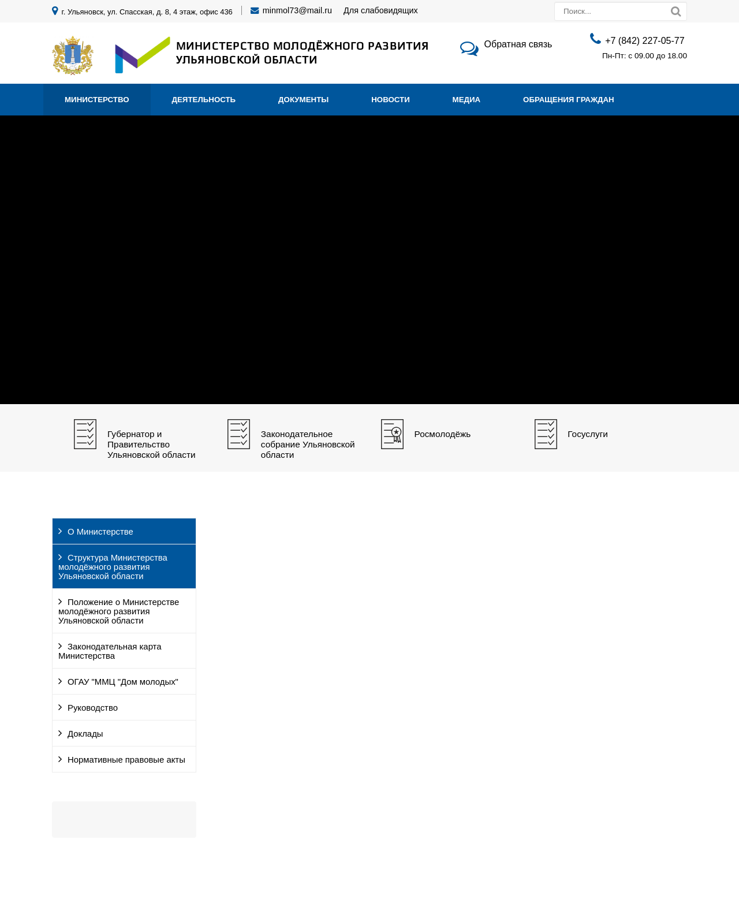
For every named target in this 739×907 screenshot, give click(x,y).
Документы (303, 99)
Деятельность (204, 99)
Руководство (93, 707)
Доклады (85, 733)
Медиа (467, 99)
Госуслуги (588, 434)
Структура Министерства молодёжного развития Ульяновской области (112, 567)
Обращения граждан (568, 99)
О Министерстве (100, 531)
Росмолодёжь (443, 434)
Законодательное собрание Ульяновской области (308, 444)
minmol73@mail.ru (297, 10)
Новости (390, 99)
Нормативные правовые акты (126, 759)
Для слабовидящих (381, 10)
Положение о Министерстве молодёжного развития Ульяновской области (118, 611)
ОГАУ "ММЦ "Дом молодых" (123, 681)
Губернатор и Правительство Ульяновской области (151, 444)
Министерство (97, 99)
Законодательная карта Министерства (110, 651)
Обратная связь (518, 44)
